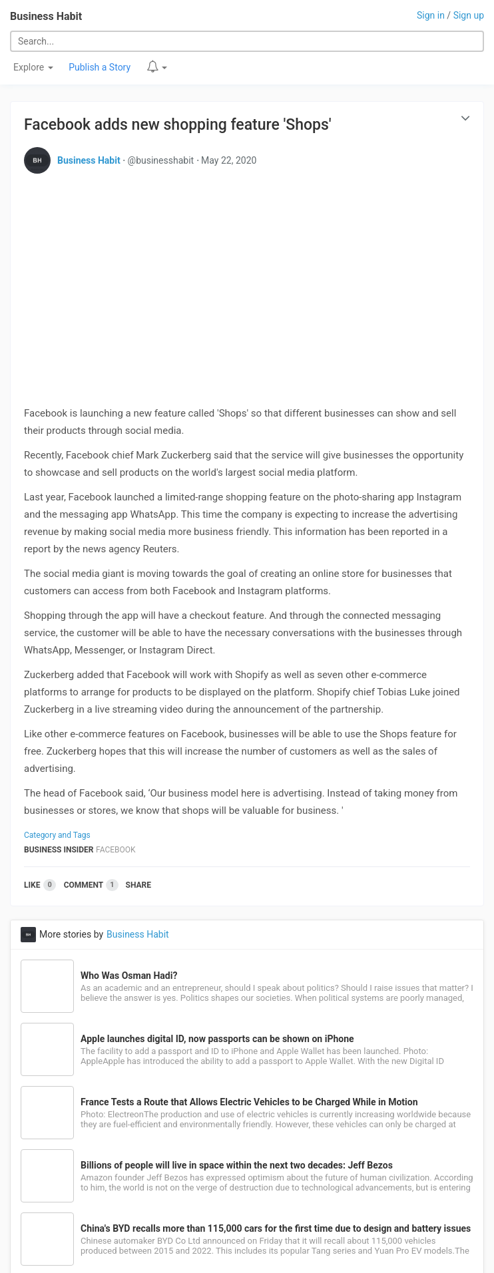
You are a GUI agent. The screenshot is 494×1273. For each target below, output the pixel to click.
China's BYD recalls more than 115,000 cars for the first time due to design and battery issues (276, 1228)
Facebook (116, 849)
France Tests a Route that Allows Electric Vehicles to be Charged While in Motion (249, 1102)
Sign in (431, 15)
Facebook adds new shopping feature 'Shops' (178, 125)
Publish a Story (99, 67)
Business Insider (59, 849)
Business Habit (46, 16)
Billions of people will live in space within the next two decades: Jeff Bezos (237, 1165)
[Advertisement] (247, 277)
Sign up (468, 15)
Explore (33, 67)
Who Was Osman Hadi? (129, 975)
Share (138, 885)
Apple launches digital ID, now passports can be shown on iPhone (217, 1038)
